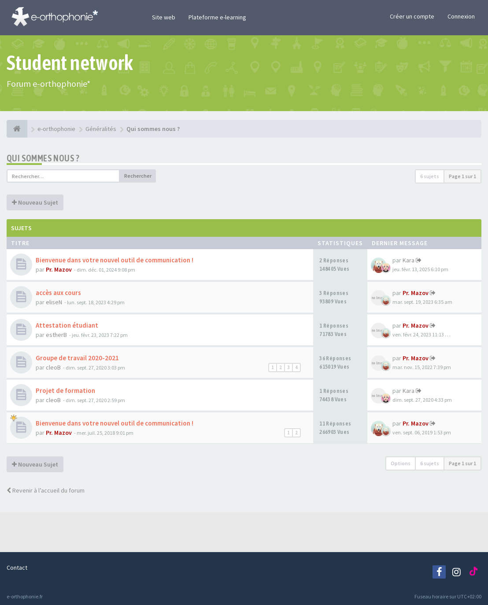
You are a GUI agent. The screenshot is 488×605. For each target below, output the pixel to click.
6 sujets (429, 176)
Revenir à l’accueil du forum (46, 490)
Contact (17, 567)
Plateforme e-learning (217, 17)
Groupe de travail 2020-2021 (77, 358)
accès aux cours (58, 292)
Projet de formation (65, 390)
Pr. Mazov (59, 269)
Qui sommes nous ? (43, 158)
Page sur (462, 176)
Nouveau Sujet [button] (35, 202)
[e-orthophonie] (17, 129)
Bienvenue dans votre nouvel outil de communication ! (114, 260)
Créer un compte (412, 16)
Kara (408, 260)
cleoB (53, 367)
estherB (56, 335)
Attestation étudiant (67, 325)
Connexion (461, 16)
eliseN (54, 302)
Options (400, 463)
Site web (163, 17)
